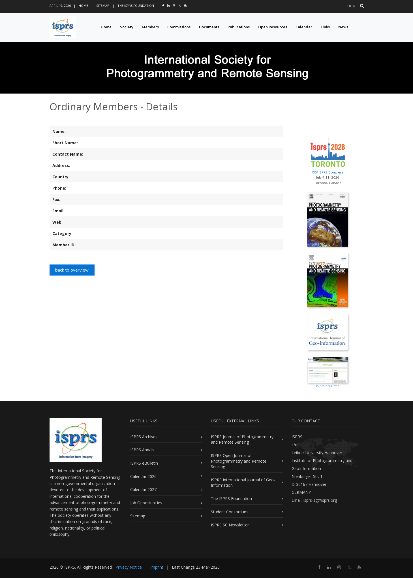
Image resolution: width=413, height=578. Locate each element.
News (343, 26)
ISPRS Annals (142, 449)
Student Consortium (229, 512)
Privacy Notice (128, 567)
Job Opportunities (146, 502)
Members (150, 26)
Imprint (156, 567)
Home (83, 5)
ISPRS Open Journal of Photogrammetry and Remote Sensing (238, 461)
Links (325, 26)
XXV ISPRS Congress (327, 153)
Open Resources (272, 26)
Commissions (179, 26)
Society (126, 26)
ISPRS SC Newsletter (230, 525)
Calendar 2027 (143, 489)
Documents (209, 26)
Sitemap (102, 5)
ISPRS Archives (143, 436)
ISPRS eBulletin (144, 463)
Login (351, 6)
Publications (239, 26)
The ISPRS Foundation (135, 5)
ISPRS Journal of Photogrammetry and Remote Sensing (242, 439)
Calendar (304, 26)
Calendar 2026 (143, 476)
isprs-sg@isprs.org (320, 500)
